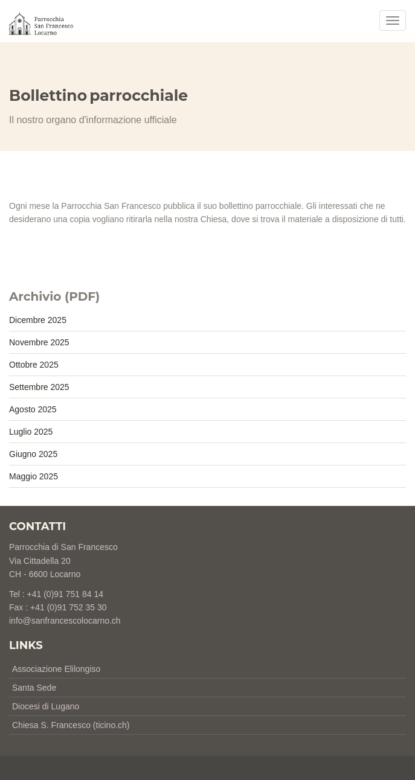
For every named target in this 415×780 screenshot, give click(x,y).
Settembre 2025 (39, 387)
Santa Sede (34, 687)
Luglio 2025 (31, 431)
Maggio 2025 (33, 476)
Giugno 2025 (33, 454)
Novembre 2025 (39, 342)
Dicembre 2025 (37, 320)
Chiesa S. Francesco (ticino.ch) (71, 725)
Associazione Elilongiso (56, 669)
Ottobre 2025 (34, 364)
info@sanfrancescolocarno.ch (65, 620)
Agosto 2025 (33, 409)
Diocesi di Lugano (45, 706)
